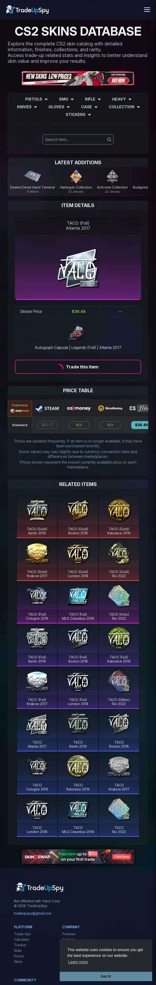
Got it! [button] (106, 976)
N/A (79, 425)
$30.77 (47, 425)
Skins (18, 962)
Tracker (20, 945)
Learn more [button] (78, 962)
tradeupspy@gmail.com (32, 913)
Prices (19, 956)
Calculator (22, 939)
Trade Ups (22, 934)
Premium (69, 934)
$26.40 (141, 425)
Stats (18, 950)
